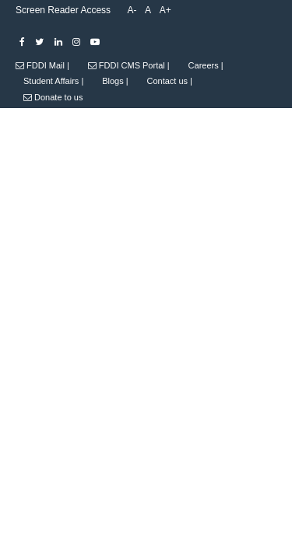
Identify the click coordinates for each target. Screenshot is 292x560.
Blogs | (115, 81)
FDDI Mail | (42, 65)
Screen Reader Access (63, 10)
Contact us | (169, 81)
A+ (165, 10)
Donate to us (53, 97)
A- (131, 10)
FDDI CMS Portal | (129, 65)
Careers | (205, 65)
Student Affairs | (53, 81)
